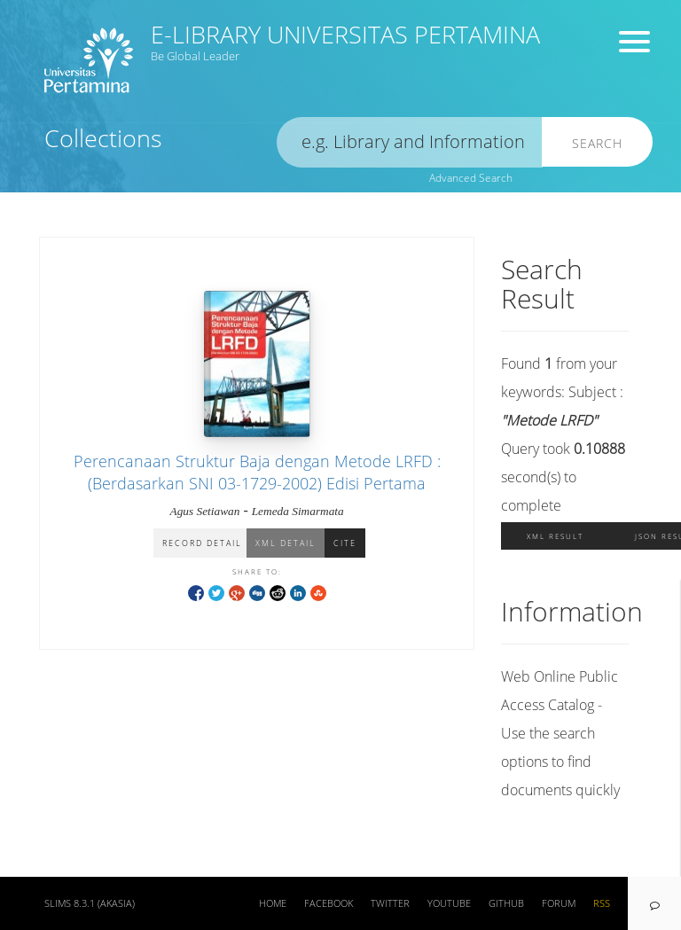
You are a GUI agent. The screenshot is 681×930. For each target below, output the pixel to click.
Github (506, 903)
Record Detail (202, 543)
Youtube (449, 903)
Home (272, 903)
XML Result (555, 536)
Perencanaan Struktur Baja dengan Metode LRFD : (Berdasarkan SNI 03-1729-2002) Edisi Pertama (257, 472)
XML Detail (285, 543)
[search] (410, 142)
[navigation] (654, 903)
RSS (601, 903)
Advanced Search (471, 177)
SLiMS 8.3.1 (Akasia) (89, 903)
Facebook (328, 903)
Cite (344, 543)
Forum (558, 903)
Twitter (390, 903)
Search (597, 143)
